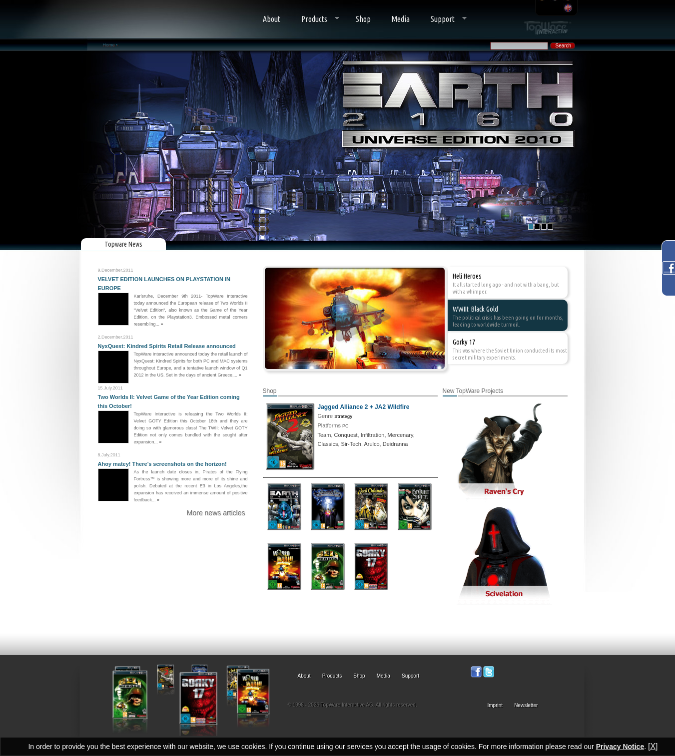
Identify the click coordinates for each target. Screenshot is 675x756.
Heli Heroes (467, 276)
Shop (363, 18)
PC (345, 425)
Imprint (495, 705)
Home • (110, 44)
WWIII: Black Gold (475, 309)
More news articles (216, 513)
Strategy (343, 416)
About (271, 18)
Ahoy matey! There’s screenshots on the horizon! (162, 464)
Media (400, 18)
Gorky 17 (464, 342)
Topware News (123, 244)
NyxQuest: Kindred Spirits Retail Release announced (167, 346)
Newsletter (526, 705)
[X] (653, 746)
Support (443, 19)
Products (315, 19)
